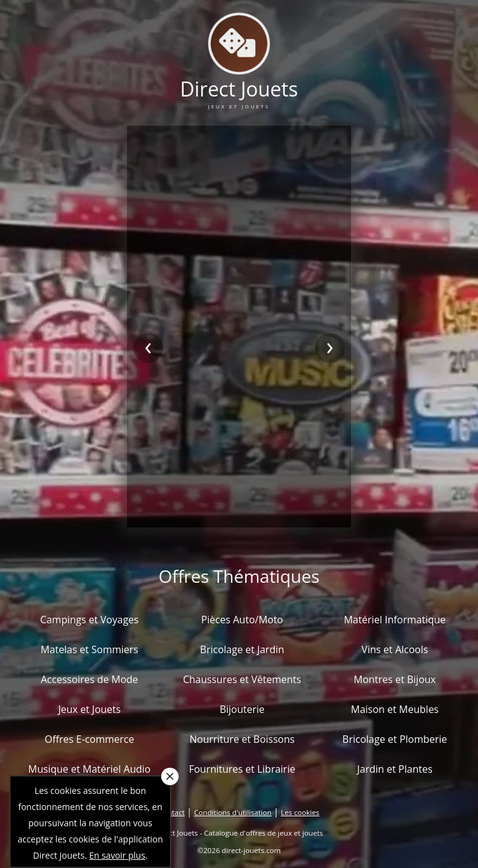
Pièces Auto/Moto (242, 619)
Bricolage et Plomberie (394, 739)
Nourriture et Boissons (241, 739)
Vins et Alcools (395, 649)
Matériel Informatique (395, 619)
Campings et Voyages (89, 619)
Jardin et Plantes (395, 769)
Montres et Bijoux (395, 679)
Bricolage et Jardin (242, 649)
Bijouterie (242, 709)
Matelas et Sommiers (89, 649)
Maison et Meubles (395, 709)
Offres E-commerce (89, 739)
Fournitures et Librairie (242, 769)
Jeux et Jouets (89, 709)
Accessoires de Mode (89, 679)
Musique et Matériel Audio (89, 769)
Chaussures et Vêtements (242, 679)
